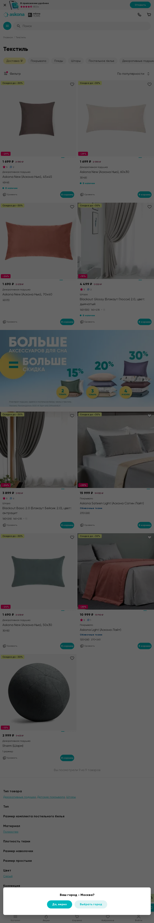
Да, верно (59, 904)
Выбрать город (91, 904)
